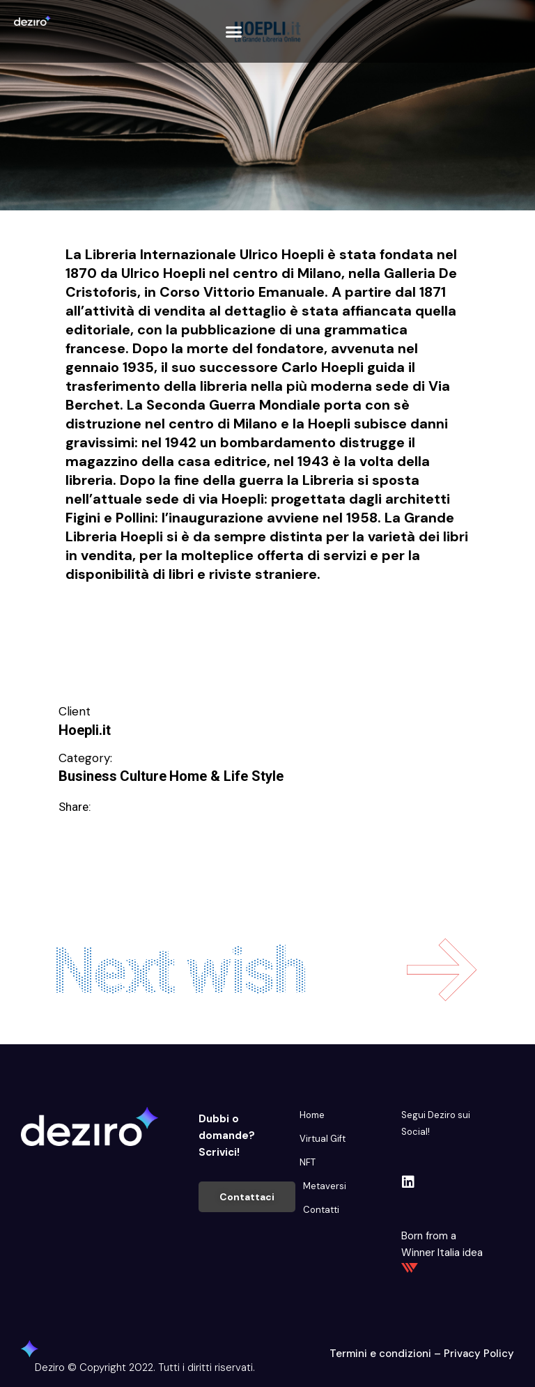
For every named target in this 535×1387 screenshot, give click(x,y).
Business (88, 776)
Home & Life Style (226, 776)
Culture (143, 776)
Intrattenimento (230, 624)
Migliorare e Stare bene (356, 624)
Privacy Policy (479, 1354)
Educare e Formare (117, 624)
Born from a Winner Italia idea (442, 1251)
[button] (233, 31)
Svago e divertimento (124, 647)
